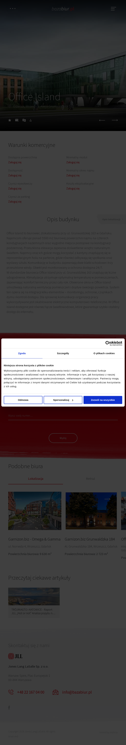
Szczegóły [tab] (63, 353)
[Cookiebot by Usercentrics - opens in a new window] (108, 343)
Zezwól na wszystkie (103, 400)
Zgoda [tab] (22, 353)
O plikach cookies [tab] (104, 353)
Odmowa (23, 400)
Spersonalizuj (63, 400)
